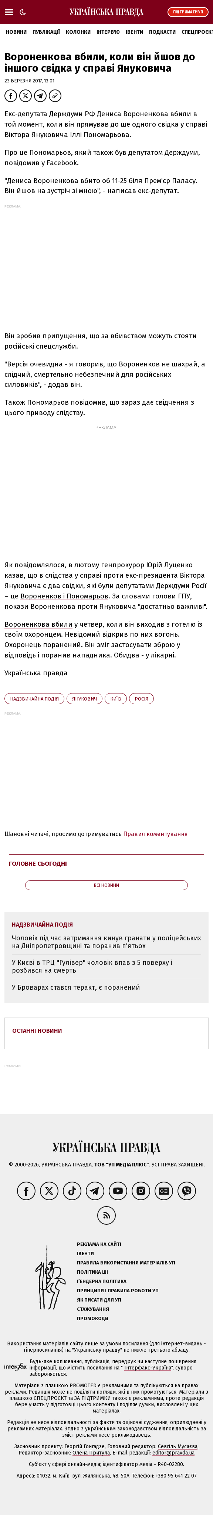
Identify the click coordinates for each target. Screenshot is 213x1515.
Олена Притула (91, 1453)
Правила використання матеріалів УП (126, 1263)
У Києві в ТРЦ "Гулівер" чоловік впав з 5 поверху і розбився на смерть (92, 966)
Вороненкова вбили (38, 624)
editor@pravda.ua (173, 1453)
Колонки (78, 32)
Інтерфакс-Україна (147, 1368)
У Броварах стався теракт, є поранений (76, 987)
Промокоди (92, 1318)
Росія (141, 699)
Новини (16, 32)
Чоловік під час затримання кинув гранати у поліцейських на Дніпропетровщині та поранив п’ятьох (106, 942)
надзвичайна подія (34, 699)
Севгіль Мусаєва (177, 1446)
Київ (115, 699)
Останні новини (37, 1030)
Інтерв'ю (108, 32)
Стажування (93, 1309)
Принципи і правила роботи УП (118, 1290)
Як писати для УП (99, 1300)
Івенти (134, 32)
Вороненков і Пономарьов (64, 596)
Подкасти (162, 32)
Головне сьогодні (38, 864)
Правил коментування (155, 834)
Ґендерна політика (101, 1281)
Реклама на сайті (99, 1244)
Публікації (46, 32)
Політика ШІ (92, 1272)
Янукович (84, 699)
